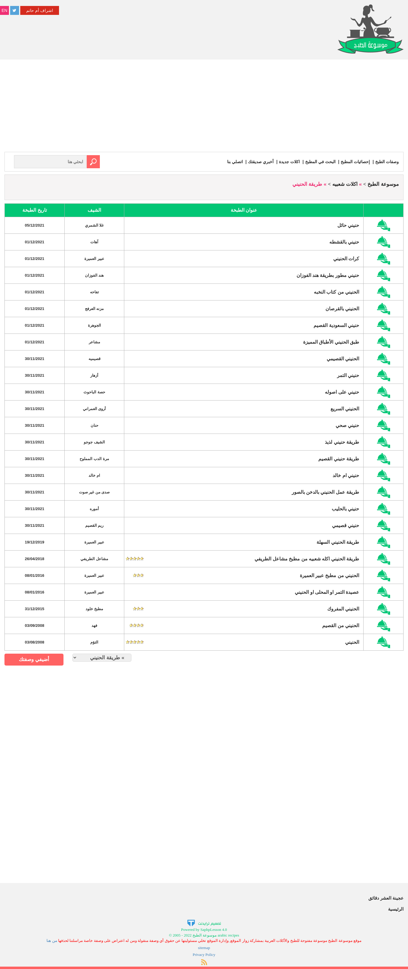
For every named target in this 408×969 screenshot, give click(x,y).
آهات (94, 242)
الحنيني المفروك (343, 608)
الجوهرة (94, 325)
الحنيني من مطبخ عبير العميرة (329, 575)
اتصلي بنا (235, 161)
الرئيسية (396, 909)
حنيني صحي (347, 425)
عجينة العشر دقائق (386, 898)
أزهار (94, 375)
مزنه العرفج (94, 308)
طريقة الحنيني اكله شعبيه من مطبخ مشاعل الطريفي (307, 558)
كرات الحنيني (346, 258)
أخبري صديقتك (261, 161)
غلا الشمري (94, 225)
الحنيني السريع (345, 408)
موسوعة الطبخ (383, 184)
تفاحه (94, 292)
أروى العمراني (94, 408)
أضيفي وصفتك (34, 659)
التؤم (94, 642)
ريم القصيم (94, 525)
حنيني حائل (348, 225)
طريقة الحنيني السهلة (338, 542)
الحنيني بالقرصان (342, 308)
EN (4, 10)
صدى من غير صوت (94, 492)
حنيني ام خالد (346, 475)
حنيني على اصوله (342, 392)
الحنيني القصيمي (343, 358)
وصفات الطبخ (387, 161)
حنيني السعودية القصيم (336, 325)
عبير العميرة (94, 258)
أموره (94, 509)
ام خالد (94, 475)
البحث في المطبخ (320, 161)
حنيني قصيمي (345, 525)
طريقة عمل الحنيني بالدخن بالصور (325, 492)
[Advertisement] (204, 107)
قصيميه (94, 358)
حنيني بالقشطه (344, 241)
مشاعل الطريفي (94, 559)
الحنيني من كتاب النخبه (336, 292)
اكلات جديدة (289, 161)
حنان (94, 425)
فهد (94, 625)
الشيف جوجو (94, 442)
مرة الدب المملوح (94, 459)
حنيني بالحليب (345, 508)
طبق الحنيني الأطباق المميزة (331, 342)
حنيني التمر (348, 375)
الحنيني (352, 642)
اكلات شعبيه (345, 184)
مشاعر (94, 342)
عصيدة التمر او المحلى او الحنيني (327, 592)
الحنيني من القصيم (340, 625)
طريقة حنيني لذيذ (342, 442)
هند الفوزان (94, 275)
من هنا (51, 940)
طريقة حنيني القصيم (338, 458)
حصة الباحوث (94, 392)
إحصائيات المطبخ (355, 161)
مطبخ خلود (94, 609)
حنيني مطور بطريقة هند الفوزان (328, 275)
